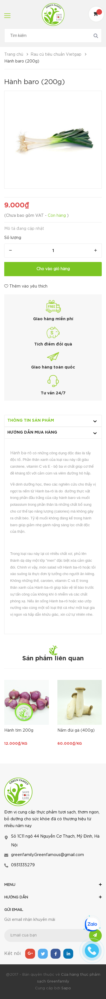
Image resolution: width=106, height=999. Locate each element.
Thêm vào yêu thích (25, 286)
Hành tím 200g (18, 730)
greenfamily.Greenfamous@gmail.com (47, 855)
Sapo (66, 988)
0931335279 (23, 865)
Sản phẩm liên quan (53, 658)
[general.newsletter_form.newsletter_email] (53, 935)
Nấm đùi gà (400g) (76, 730)
